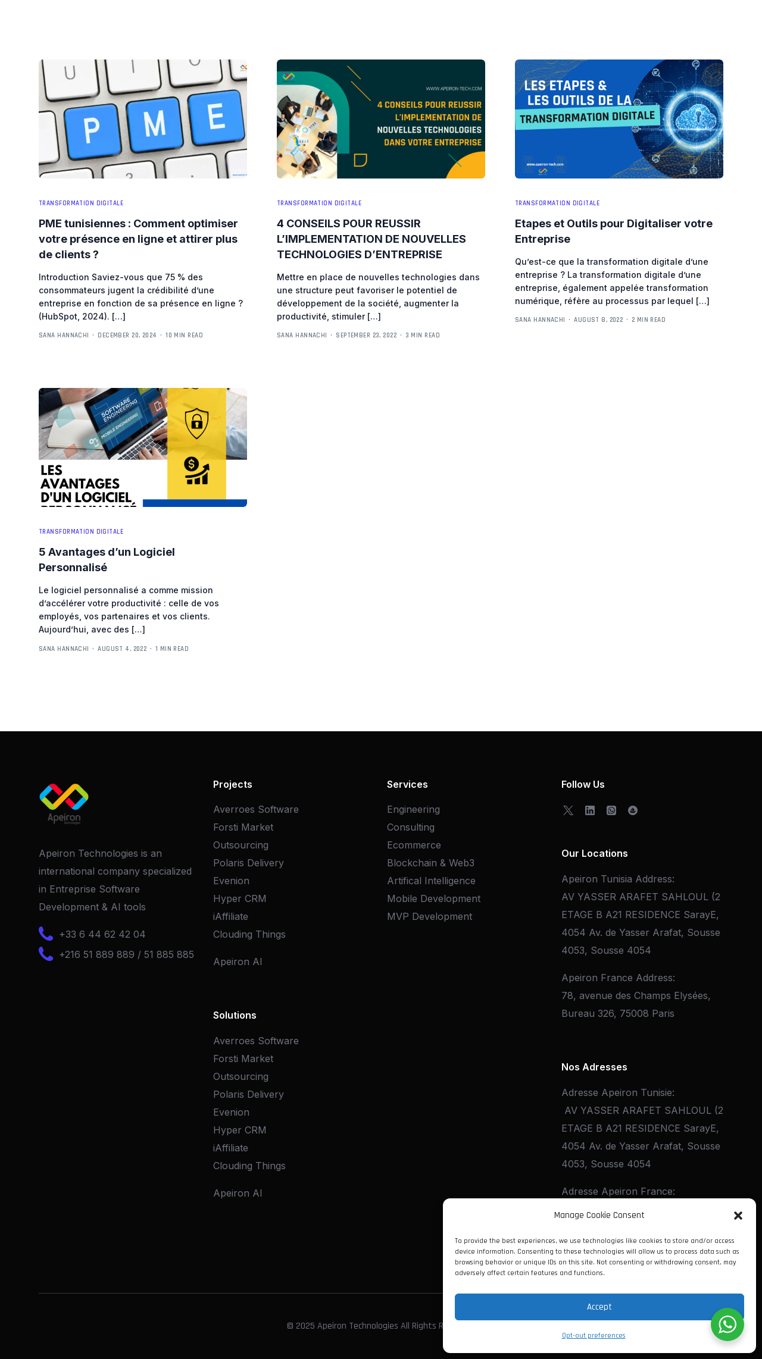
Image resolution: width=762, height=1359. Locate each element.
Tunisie (656, 1092)
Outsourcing (240, 845)
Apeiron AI (238, 961)
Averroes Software (256, 809)
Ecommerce (414, 845)
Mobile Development (433, 898)
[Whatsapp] (611, 809)
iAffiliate (230, 916)
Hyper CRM (240, 898)
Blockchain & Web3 (430, 863)
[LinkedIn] (590, 809)
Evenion (231, 881)
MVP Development (429, 916)
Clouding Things (249, 934)
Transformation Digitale (81, 204)
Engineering (413, 809)
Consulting (411, 827)
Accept (599, 1307)
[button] (738, 1216)
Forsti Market (243, 827)
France (657, 1191)
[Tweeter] (568, 809)
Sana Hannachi (64, 335)
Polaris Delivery (248, 863)
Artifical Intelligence (431, 881)
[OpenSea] (633, 809)
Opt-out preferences (594, 1335)
